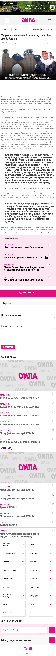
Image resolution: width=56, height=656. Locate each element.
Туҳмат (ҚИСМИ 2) (9, 525)
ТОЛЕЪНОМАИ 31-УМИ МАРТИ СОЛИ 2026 (19, 415)
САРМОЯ (16, 29)
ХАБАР (5, 29)
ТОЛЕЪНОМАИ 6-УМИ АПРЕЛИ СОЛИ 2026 (19, 424)
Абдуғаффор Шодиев (15, 43)
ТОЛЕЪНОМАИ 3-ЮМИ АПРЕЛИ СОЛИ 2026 (20, 442)
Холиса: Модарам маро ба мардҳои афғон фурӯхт (27, 257)
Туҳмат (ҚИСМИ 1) (9, 507)
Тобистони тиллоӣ (46, 29)
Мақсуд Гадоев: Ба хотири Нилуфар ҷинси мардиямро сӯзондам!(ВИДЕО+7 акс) (24, 268)
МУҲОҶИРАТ (36, 29)
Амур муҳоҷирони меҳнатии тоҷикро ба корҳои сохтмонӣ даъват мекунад (19, 535)
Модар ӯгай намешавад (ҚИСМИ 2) (17, 498)
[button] (49, 20)
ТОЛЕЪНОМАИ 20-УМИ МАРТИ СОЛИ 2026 (19, 406)
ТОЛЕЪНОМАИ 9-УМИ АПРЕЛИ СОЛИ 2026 (19, 398)
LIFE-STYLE (26, 29)
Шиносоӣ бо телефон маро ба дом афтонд (24, 247)
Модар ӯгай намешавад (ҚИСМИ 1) (17, 433)
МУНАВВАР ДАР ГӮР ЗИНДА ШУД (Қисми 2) (24, 280)
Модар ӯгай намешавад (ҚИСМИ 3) (17, 516)
